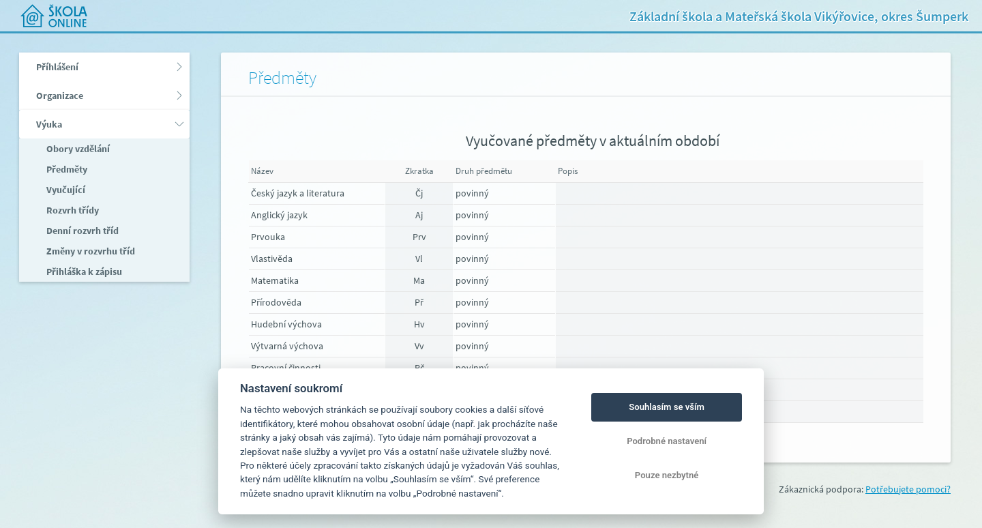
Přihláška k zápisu (83, 271)
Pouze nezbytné (667, 475)
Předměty (65, 169)
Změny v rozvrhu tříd (89, 251)
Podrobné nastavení (666, 441)
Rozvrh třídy (71, 210)
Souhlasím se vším (666, 407)
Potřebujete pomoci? (908, 489)
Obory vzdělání (77, 149)
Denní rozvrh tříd (81, 230)
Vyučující (64, 190)
